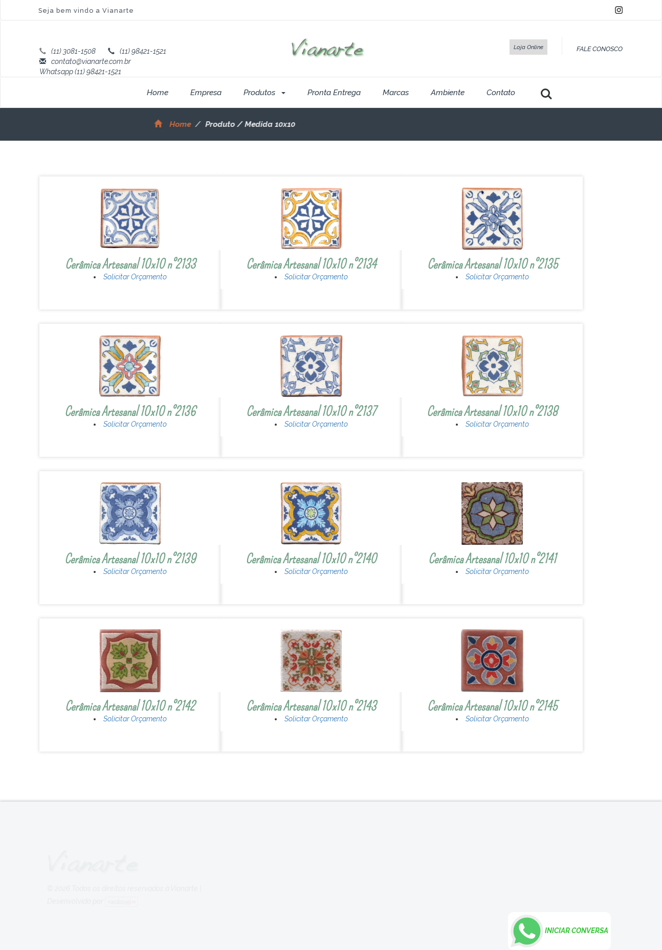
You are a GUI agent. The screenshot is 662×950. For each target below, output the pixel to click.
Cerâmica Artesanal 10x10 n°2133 (130, 264)
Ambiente (448, 92)
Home (157, 92)
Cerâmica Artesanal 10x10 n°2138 (492, 411)
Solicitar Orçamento (135, 277)
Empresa (206, 92)
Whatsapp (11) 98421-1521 (80, 72)
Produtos (264, 92)
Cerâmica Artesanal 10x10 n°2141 (492, 559)
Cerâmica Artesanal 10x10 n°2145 (492, 706)
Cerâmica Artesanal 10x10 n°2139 (129, 559)
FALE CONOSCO (600, 49)
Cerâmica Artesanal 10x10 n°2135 (492, 264)
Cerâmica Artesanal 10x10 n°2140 (311, 559)
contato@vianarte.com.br (91, 61)
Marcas (396, 92)
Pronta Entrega (334, 92)
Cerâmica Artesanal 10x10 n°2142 (130, 706)
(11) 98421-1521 (143, 51)
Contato (501, 92)
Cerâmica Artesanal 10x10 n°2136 (129, 411)
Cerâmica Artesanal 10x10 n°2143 (311, 706)
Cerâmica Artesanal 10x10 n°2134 (311, 264)
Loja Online (528, 47)
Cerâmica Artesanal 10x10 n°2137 (311, 411)
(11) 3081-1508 (73, 51)
